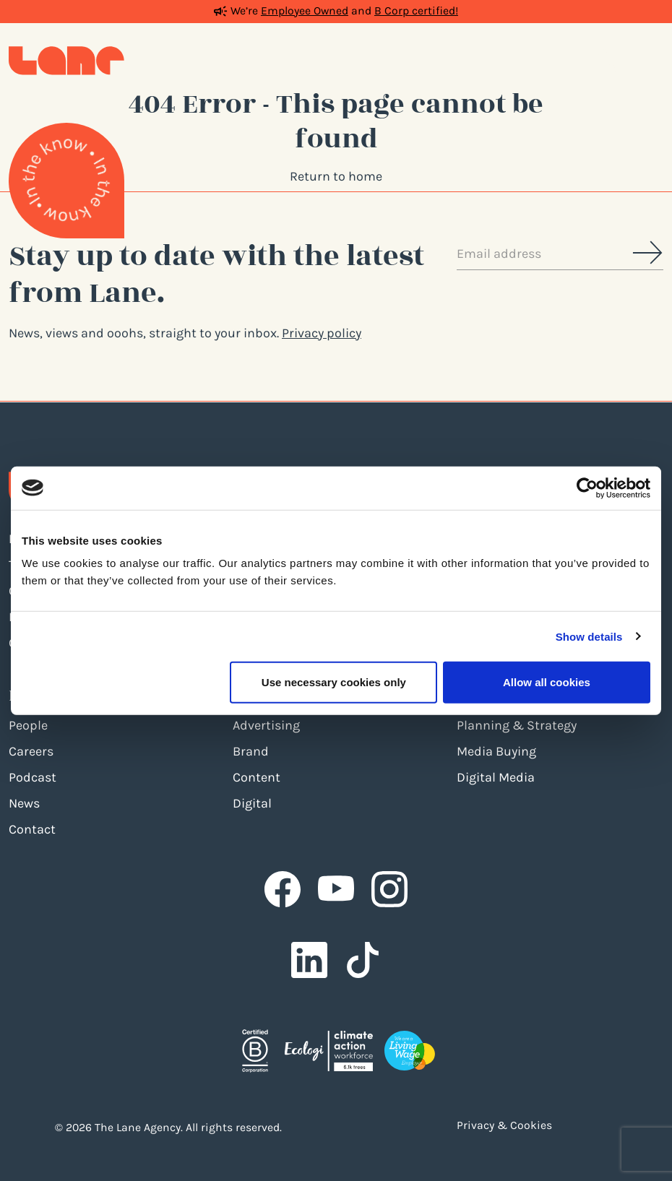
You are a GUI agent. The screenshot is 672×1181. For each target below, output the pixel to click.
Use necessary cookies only (334, 682)
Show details (589, 636)
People (28, 725)
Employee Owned (304, 10)
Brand (251, 751)
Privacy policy (321, 333)
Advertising (266, 725)
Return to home (336, 176)
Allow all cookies (546, 682)
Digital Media (496, 777)
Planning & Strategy (517, 725)
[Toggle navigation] (648, 60)
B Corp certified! (416, 10)
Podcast (32, 777)
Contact (32, 829)
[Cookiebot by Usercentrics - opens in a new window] (587, 487)
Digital (252, 803)
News (24, 803)
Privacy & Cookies (504, 1125)
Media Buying (496, 751)
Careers (31, 751)
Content (256, 777)
